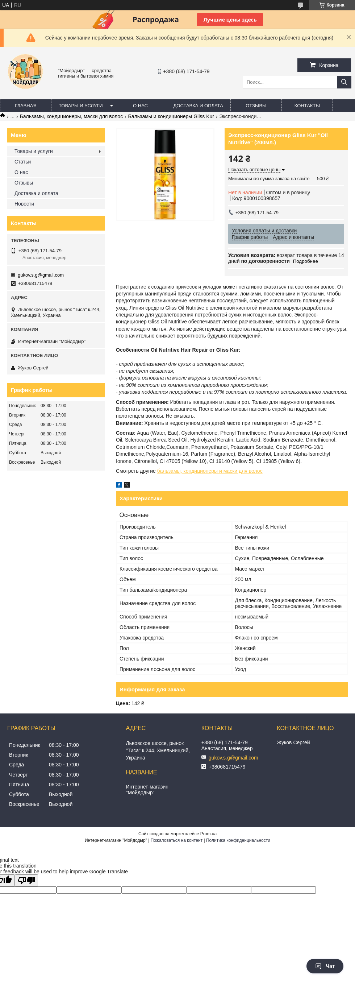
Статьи (22, 162)
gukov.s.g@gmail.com (41, 275)
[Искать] (344, 82)
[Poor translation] (26, 880)
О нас (140, 105)
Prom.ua (208, 833)
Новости (24, 204)
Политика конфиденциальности (238, 840)
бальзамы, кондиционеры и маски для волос (210, 471)
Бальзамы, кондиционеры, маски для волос (71, 116)
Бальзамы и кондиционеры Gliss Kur (171, 116)
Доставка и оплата (198, 105)
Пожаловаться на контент (176, 840)
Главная (26, 105)
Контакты (307, 105)
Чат (325, 966)
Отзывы (256, 105)
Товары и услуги (81, 105)
